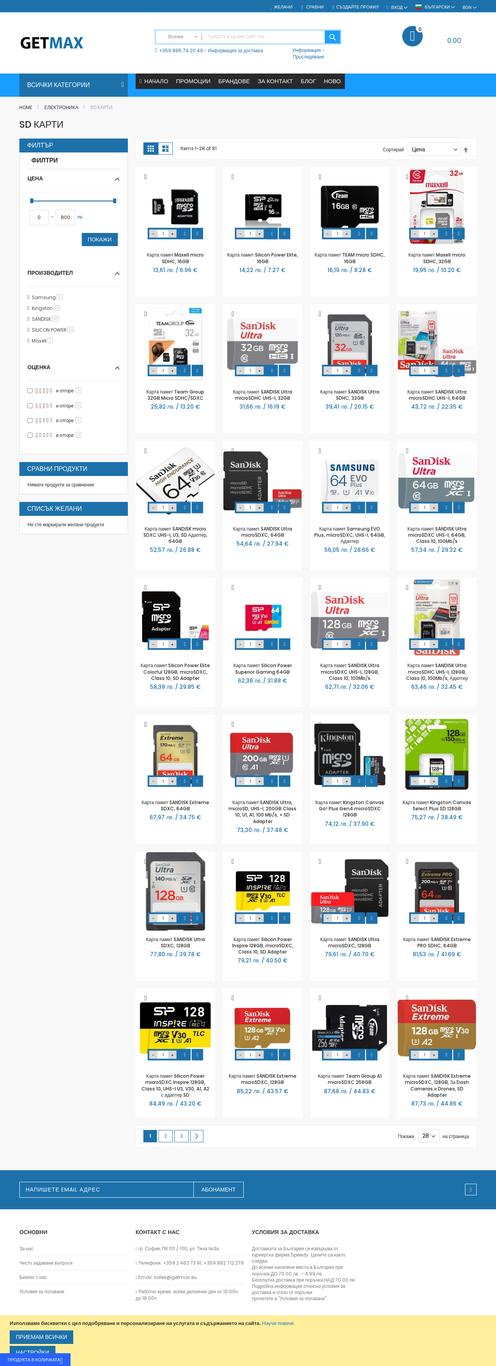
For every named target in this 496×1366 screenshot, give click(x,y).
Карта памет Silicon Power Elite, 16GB (262, 258)
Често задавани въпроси (45, 1263)
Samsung (48, 297)
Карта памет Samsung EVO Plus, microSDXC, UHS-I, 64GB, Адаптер (349, 535)
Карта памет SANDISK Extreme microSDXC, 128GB (262, 1079)
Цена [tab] (35, 178)
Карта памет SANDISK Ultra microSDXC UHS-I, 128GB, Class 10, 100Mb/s (349, 671)
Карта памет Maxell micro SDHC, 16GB (175, 258)
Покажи (100, 239)
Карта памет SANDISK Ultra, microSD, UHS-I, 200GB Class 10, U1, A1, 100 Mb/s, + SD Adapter (262, 812)
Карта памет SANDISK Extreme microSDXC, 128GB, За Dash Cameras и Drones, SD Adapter (436, 1086)
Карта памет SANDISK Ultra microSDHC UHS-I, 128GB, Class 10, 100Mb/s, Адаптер (437, 671)
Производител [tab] (50, 272)
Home (26, 107)
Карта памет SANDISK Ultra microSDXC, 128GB (349, 942)
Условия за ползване (41, 1292)
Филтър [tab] (40, 146)
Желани (283, 7)
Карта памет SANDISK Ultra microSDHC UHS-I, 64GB (436, 395)
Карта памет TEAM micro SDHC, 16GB (350, 258)
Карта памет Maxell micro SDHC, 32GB (436, 258)
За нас (26, 1249)
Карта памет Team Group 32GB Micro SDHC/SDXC (175, 395)
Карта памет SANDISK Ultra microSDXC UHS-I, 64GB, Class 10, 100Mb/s (436, 535)
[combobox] (248, 37)
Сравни (314, 7)
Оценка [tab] (39, 367)
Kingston (47, 308)
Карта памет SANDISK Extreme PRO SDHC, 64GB (436, 942)
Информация (307, 50)
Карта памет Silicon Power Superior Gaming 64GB (262, 668)
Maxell (44, 341)
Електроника (61, 107)
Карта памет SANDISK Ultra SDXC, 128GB (175, 942)
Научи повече (278, 1323)
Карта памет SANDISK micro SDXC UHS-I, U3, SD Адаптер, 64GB (175, 535)
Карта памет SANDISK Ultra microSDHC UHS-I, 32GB (262, 395)
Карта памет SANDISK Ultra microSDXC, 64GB (262, 532)
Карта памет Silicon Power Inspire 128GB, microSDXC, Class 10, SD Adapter (262, 945)
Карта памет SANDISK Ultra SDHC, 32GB (349, 395)
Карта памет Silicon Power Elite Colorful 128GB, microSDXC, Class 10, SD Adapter (175, 671)
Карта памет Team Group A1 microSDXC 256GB (349, 1079)
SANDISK (46, 319)
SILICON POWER (54, 330)
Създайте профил (357, 7)
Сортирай (393, 149)
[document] (249, 1340)
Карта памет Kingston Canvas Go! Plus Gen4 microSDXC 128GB (349, 808)
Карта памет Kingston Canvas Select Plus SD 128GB (437, 805)
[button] (146, 178)
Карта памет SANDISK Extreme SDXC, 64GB (175, 805)
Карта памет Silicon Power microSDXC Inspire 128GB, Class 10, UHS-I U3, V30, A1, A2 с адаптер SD (175, 1086)
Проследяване (308, 56)
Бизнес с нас (33, 1277)
